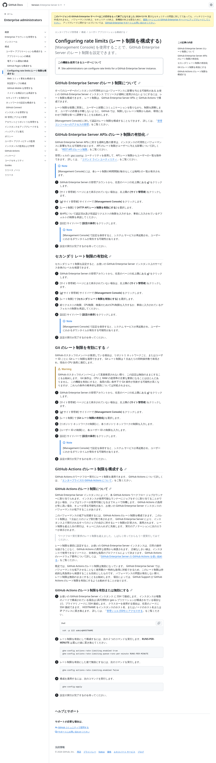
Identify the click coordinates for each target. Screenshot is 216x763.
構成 (83, 32)
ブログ (141, 751)
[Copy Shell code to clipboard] (159, 623)
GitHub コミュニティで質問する (72, 727)
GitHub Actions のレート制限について (83, 489)
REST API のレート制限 (74, 149)
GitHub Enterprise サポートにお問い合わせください (130, 22)
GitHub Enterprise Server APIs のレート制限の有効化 (102, 134)
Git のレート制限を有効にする (82, 347)
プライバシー (89, 751)
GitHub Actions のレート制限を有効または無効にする (94, 590)
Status (102, 751)
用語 (79, 751)
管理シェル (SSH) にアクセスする (125, 610)
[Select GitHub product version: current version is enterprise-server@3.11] (48, 5)
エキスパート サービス (124, 751)
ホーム (8, 14)
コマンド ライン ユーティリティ (99, 159)
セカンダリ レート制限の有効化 (83, 256)
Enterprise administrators (23, 20)
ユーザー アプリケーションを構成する (107, 32)
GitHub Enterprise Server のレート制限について (97, 82)
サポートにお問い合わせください (72, 731)
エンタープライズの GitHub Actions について (87, 480)
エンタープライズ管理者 (66, 32)
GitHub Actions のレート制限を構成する (91, 468)
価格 (109, 751)
